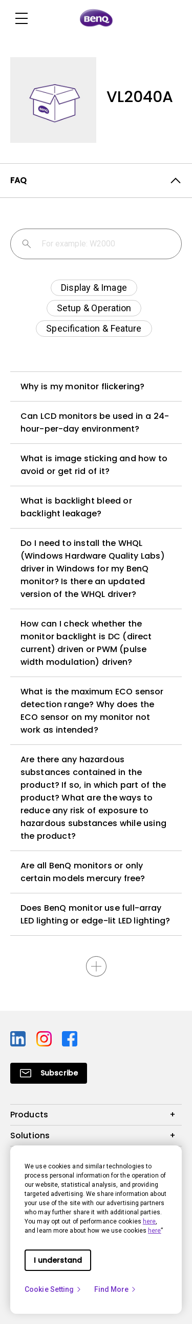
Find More (115, 1289)
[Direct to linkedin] (19, 1038)
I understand (58, 1260)
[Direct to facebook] (69, 1038)
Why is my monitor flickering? (82, 386)
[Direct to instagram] (45, 1038)
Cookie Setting (53, 1289)
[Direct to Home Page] (96, 18)
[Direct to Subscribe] (48, 1073)
